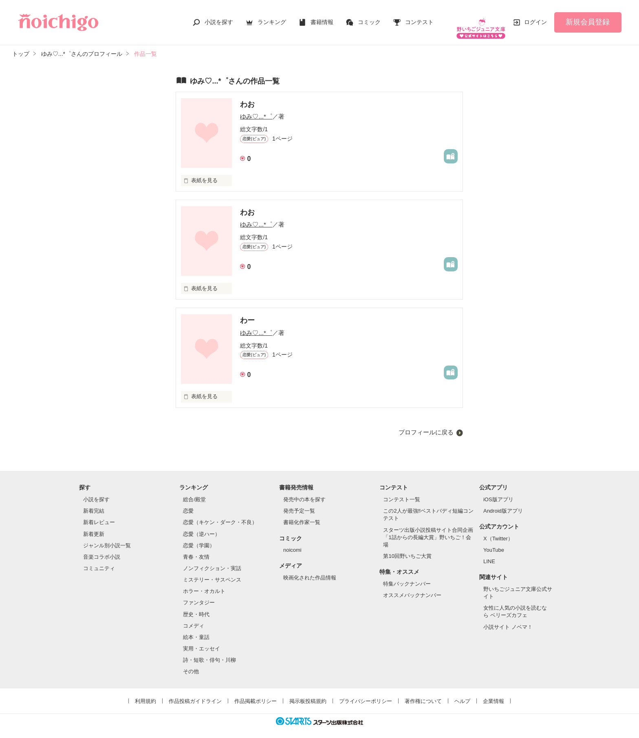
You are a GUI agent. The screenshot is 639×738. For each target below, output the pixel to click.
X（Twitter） (498, 530)
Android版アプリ (503, 503)
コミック (369, 18)
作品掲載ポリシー (255, 693)
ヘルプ (462, 693)
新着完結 (93, 503)
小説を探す (219, 18)
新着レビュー (99, 514)
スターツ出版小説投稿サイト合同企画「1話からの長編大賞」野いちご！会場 (428, 529)
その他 (191, 663)
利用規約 (145, 693)
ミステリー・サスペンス (212, 571)
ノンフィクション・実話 (212, 560)
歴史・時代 (196, 606)
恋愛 (188, 503)
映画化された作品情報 (309, 569)
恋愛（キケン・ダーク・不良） (220, 514)
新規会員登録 (588, 18)
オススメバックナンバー (412, 587)
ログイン (535, 18)
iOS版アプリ (498, 491)
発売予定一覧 (299, 503)
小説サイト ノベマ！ (508, 619)
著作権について (423, 693)
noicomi (292, 542)
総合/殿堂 (194, 491)
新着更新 (93, 525)
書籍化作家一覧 (301, 514)
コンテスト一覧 (401, 491)
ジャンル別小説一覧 (107, 537)
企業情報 (493, 693)
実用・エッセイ (201, 640)
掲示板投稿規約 (307, 693)
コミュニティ (99, 560)
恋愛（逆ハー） (201, 525)
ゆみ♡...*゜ (256, 108)
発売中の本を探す (304, 491)
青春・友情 (196, 549)
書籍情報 (322, 18)
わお (247, 96)
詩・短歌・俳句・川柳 (209, 652)
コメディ (193, 618)
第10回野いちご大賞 (407, 548)
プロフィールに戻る (426, 424)
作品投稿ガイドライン (195, 693)
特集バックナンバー (407, 576)
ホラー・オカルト (204, 583)
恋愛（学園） (199, 537)
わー (247, 312)
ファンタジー (199, 594)
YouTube (493, 542)
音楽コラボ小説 (101, 549)
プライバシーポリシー (365, 693)
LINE (489, 553)
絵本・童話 (196, 629)
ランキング (272, 18)
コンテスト (419, 18)
